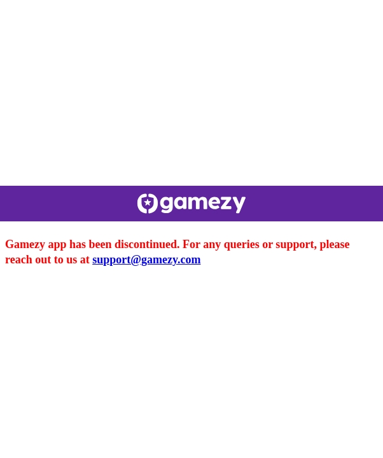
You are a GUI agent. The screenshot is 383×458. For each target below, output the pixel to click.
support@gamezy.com (146, 259)
